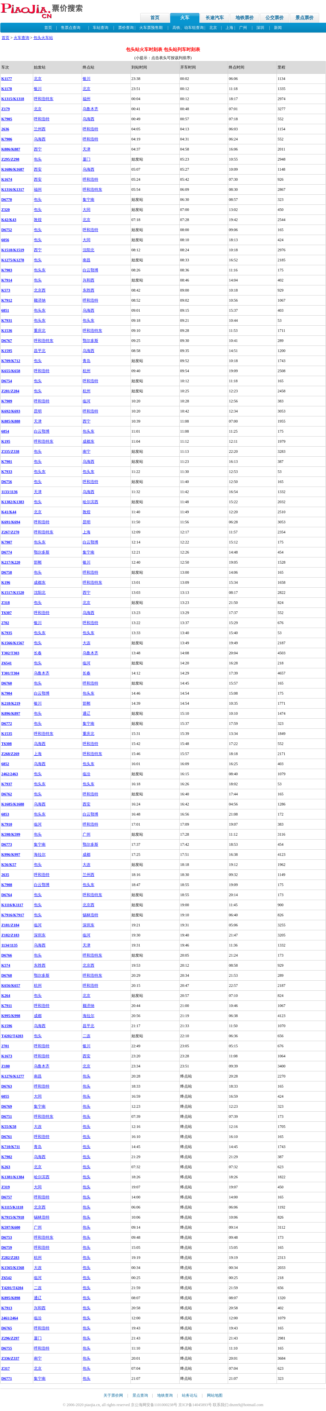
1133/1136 (9, 492)
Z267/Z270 (10, 532)
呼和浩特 (41, 119)
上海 (229, 27)
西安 (38, 169)
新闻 (278, 27)
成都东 (88, 441)
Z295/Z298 (10, 159)
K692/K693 (10, 411)
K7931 (6, 320)
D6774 (6, 552)
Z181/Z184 (10, 925)
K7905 (6, 119)
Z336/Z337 (10, 1358)
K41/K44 (8, 512)
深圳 (260, 27)
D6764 (6, 895)
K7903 (6, 270)
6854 (5, 431)
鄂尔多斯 (90, 340)
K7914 (6, 280)
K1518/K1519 (12, 250)
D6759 (6, 1247)
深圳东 (88, 925)
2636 (5, 129)
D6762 (6, 794)
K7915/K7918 (12, 1217)
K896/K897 (10, 713)
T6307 (6, 612)
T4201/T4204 (12, 1288)
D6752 (6, 230)
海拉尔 (40, 854)
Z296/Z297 (10, 1338)
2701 (5, 1046)
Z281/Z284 (10, 391)
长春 (38, 653)
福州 (86, 99)
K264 (5, 995)
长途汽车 (215, 17)
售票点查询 (70, 27)
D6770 (6, 199)
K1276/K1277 (12, 1076)
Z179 (5, 109)
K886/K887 (10, 149)
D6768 (6, 975)
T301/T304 (10, 673)
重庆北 (40, 330)
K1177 (6, 78)
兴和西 (88, 280)
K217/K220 (10, 562)
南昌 (86, 260)
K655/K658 (10, 371)
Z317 (5, 1368)
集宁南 (88, 199)
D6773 (6, 844)
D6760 (6, 683)
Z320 (5, 209)
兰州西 (40, 129)
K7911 (6, 1005)
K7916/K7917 (12, 915)
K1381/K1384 (12, 1177)
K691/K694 (10, 522)
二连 (86, 1036)
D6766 (6, 955)
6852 (5, 764)
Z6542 (6, 1277)
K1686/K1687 (12, 169)
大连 (86, 643)
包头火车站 (43, 37)
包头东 (40, 270)
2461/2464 (9, 1318)
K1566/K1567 (12, 643)
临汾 (86, 774)
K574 (5, 965)
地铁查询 (165, 1395)
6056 (5, 240)
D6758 (6, 572)
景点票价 (304, 17)
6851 (5, 310)
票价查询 (126, 27)
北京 (213, 27)
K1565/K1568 (12, 1267)
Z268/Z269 (10, 753)
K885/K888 (10, 421)
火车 (184, 17)
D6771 (6, 1378)
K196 (5, 582)
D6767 (6, 340)
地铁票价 (245, 17)
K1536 (6, 330)
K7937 (6, 784)
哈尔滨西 (90, 502)
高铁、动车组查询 (188, 27)
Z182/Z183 (10, 935)
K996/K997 (10, 854)
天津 (86, 149)
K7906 (6, 139)
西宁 (38, 149)
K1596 (6, 1026)
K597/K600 (10, 1227)
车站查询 (100, 27)
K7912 (6, 300)
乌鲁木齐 (90, 109)
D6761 (6, 1136)
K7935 (6, 633)
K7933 (6, 471)
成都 (86, 854)
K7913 (6, 1308)
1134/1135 (9, 945)
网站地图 (215, 1395)
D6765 (6, 1328)
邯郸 (38, 562)
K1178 (6, 88)
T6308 (6, 743)
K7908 (6, 884)
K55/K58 (8, 1126)
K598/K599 (10, 834)
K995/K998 (10, 1015)
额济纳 (40, 300)
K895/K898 (10, 1298)
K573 (5, 290)
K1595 (6, 350)
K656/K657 (10, 985)
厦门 (86, 159)
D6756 (6, 481)
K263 (5, 1167)
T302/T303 (10, 653)
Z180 (5, 1066)
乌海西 (88, 119)
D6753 (6, 1237)
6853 (5, 814)
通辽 (86, 713)
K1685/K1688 (12, 804)
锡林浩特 (90, 915)
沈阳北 (88, 250)
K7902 (6, 1157)
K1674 (6, 179)
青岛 (86, 361)
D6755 (6, 1348)
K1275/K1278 (12, 260)
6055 (5, 1096)
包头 (38, 159)
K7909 (6, 401)
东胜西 (88, 290)
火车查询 (21, 37)
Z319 (5, 1187)
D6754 (6, 381)
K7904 (6, 693)
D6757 (6, 1197)
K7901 (6, 461)
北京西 (40, 290)
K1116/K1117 (12, 905)
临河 (86, 401)
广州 (243, 27)
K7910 (6, 824)
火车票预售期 (151, 27)
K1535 (6, 733)
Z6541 (6, 663)
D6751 (6, 1116)
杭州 (86, 371)
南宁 (86, 451)
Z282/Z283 (10, 1257)
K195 (5, 441)
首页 (154, 17)
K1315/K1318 (12, 99)
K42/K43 (8, 219)
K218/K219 (10, 703)
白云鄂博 (90, 270)
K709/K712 (10, 361)
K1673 (6, 1056)
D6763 (6, 1086)
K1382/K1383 (12, 502)
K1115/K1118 (12, 1207)
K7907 (6, 542)
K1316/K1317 (12, 189)
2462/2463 (9, 774)
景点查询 (140, 1395)
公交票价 (274, 17)
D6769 (6, 1106)
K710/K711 (10, 1146)
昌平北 (40, 350)
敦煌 (38, 219)
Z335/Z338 (10, 451)
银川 (86, 78)
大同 (86, 209)
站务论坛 (189, 1395)
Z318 (5, 602)
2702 (5, 623)
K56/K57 (8, 864)
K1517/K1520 (12, 592)
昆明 (38, 411)
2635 (5, 874)
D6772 (6, 723)
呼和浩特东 (43, 99)
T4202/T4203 (12, 1036)
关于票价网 (113, 1395)
